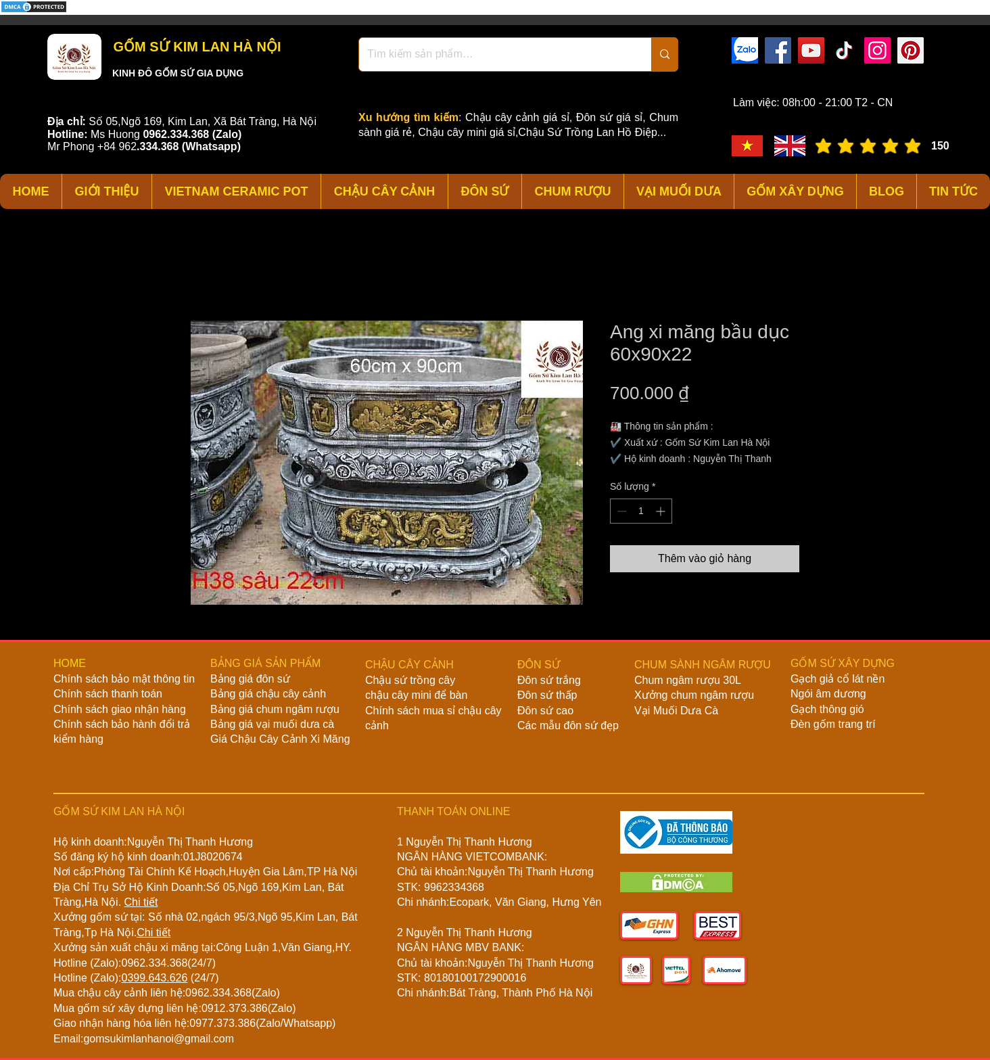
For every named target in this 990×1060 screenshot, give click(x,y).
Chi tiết (141, 902)
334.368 (159, 146)
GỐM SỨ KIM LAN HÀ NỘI (195, 46)
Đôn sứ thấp (547, 695)
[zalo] (745, 50)
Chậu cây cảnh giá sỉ (517, 117)
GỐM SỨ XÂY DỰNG (843, 663)
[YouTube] (811, 50)
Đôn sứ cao (545, 710)
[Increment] (661, 511)
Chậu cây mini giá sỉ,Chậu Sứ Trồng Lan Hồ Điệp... (542, 132)
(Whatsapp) (211, 146)
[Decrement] (620, 511)
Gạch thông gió (827, 709)
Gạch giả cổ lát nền (838, 679)
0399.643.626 (154, 978)
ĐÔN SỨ (538, 664)
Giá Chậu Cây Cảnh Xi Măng (280, 739)
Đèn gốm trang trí (833, 724)
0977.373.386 (222, 1023)
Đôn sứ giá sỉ (609, 117)
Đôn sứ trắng (549, 680)
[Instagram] (877, 50)
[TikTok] (844, 50)
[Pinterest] (910, 50)
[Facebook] (778, 50)
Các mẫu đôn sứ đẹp (568, 725)
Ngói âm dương (828, 693)
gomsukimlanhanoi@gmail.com (158, 1038)
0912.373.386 (235, 1008)
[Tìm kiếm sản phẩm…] (495, 54)
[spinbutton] (641, 511)
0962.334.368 (154, 963)
